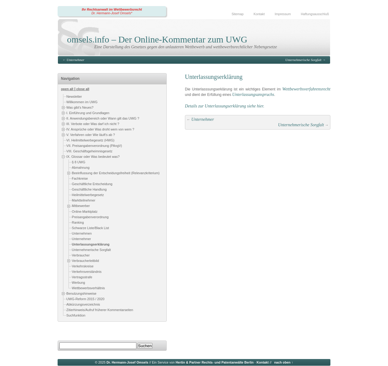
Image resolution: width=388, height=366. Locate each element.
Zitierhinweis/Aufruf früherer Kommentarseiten (99, 310)
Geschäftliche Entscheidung (92, 184)
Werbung (78, 282)
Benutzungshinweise (81, 293)
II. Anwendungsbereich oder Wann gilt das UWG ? (102, 118)
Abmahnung (80, 167)
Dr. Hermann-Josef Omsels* (112, 13)
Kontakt (259, 14)
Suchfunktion (75, 315)
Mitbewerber (81, 206)
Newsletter (74, 96)
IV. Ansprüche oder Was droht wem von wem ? (100, 129)
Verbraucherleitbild (85, 261)
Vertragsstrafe (82, 277)
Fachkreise (80, 178)
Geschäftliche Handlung (89, 189)
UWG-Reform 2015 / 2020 (85, 299)
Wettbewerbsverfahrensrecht (306, 89)
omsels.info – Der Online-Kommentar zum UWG (157, 39)
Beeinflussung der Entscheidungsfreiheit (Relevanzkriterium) (115, 173)
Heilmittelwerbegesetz (88, 195)
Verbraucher (81, 255)
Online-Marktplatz (85, 211)
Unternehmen (82, 233)
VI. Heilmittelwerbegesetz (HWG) (90, 140)
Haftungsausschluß (315, 14)
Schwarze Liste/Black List (90, 228)
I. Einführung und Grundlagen (87, 113)
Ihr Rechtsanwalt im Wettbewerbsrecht (112, 9)
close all (82, 89)
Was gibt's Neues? (79, 107)
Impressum (283, 14)
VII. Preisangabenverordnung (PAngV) (94, 145)
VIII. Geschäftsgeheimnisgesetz (89, 151)
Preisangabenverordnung (90, 217)
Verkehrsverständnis (87, 271)
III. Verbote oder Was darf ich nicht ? (92, 124)
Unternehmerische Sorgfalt (303, 60)
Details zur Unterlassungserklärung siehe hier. (224, 106)
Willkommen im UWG (82, 102)
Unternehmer (76, 60)
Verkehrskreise (82, 266)
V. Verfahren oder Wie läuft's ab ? (90, 135)
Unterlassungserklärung (90, 244)
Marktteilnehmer (83, 200)
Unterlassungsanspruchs (253, 94)
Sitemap (238, 14)
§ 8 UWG (78, 162)
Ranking (78, 222)
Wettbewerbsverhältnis (88, 288)
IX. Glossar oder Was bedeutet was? (92, 156)
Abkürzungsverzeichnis (83, 304)
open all (67, 89)
